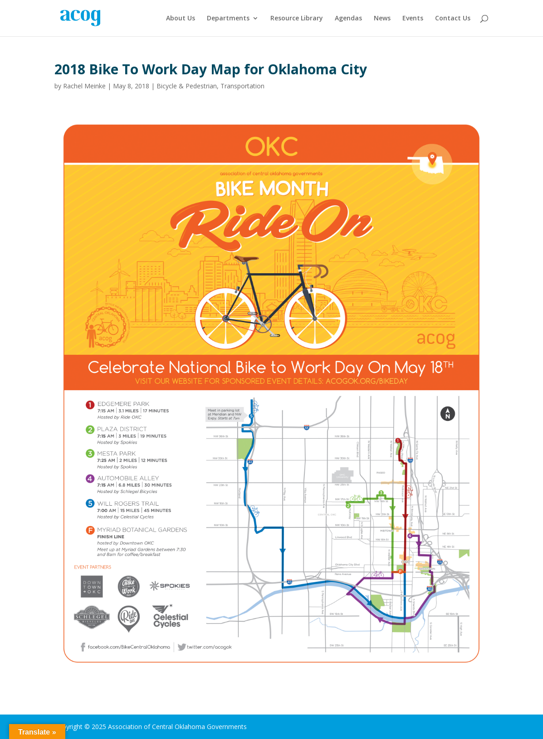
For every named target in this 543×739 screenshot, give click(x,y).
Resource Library (296, 18)
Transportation (242, 86)
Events (412, 18)
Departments (228, 18)
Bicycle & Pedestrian (187, 86)
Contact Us (452, 18)
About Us (180, 18)
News (382, 18)
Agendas (348, 18)
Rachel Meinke (84, 86)
